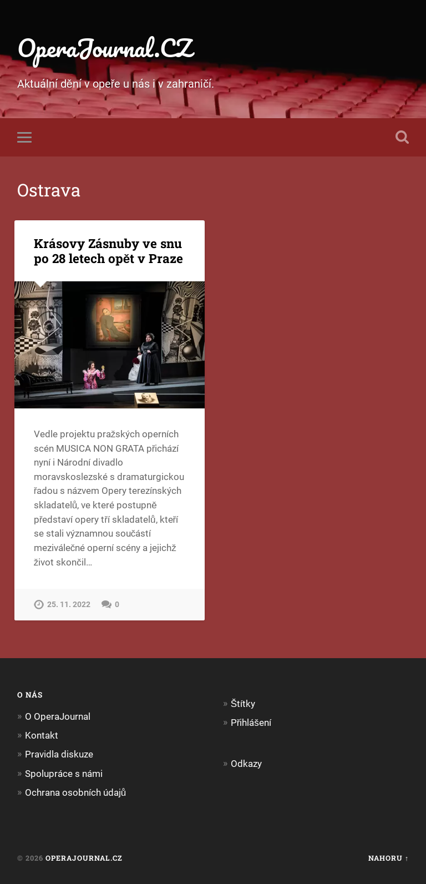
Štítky (243, 703)
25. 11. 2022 (68, 604)
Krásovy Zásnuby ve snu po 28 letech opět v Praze (109, 250)
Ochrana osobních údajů (75, 792)
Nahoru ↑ (388, 857)
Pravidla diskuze (59, 754)
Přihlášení (251, 722)
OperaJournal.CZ (104, 47)
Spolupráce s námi (64, 773)
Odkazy (246, 763)
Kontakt (41, 735)
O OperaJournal (57, 716)
